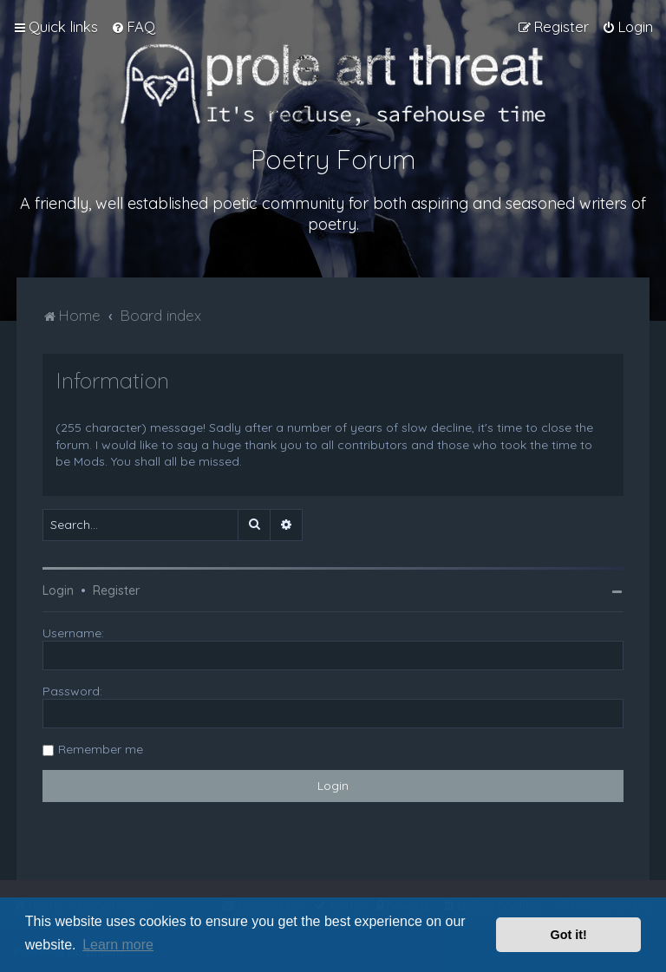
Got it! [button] (569, 935)
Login (58, 590)
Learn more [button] (117, 944)
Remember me (100, 749)
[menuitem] (133, 27)
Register (116, 590)
